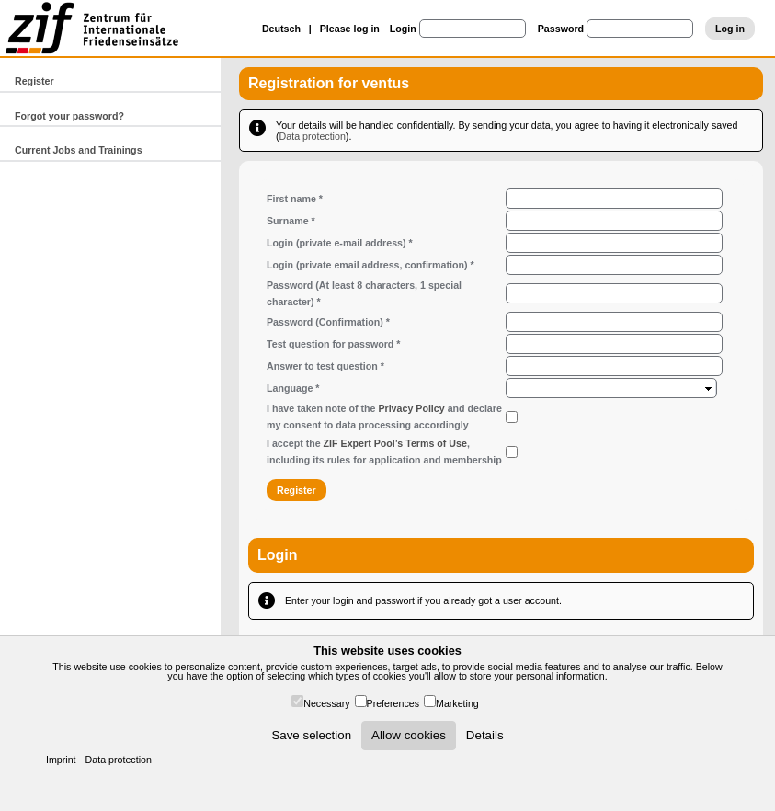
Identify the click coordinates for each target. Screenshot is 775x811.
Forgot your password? (69, 115)
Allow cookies (408, 735)
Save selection (311, 735)
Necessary (326, 703)
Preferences (393, 703)
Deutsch (281, 28)
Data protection (118, 759)
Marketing (457, 703)
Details (485, 735)
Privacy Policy (411, 408)
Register (34, 80)
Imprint (61, 759)
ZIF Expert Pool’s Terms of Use (395, 443)
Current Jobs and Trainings (78, 149)
